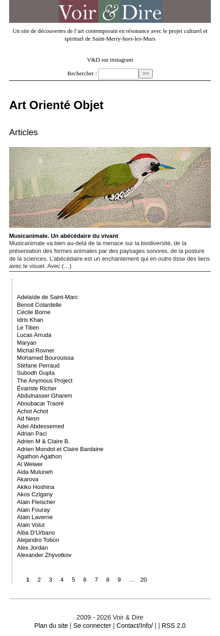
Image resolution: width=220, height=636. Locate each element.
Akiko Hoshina (35, 487)
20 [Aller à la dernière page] (143, 579)
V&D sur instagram (110, 60)
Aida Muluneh (35, 471)
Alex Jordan (32, 547)
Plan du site (51, 625)
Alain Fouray (33, 509)
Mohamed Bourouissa (45, 357)
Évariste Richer (37, 388)
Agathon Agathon (39, 456)
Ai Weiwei (30, 464)
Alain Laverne (35, 517)
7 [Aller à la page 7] (96, 579)
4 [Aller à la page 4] (62, 579)
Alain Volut (30, 524)
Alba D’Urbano (36, 532)
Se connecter (92, 625)
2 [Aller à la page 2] (39, 579)
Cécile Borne (33, 312)
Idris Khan (30, 319)
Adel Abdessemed (40, 426)
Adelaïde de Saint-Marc (47, 297)
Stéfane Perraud (38, 365)
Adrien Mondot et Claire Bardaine (60, 449)
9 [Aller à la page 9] (119, 579)
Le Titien (28, 327)
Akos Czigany (35, 494)
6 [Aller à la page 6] (84, 579)
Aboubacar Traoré (40, 403)
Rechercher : (82, 73)
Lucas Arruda (34, 334)
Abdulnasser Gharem (44, 395)
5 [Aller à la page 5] (73, 579)
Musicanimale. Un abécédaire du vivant (110, 193)
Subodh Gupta (36, 372)
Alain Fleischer (36, 502)
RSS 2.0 (173, 625)
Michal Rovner (35, 350)
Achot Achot (32, 411)
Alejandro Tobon (38, 539)
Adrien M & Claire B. (43, 441)
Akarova (27, 479)
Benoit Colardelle (39, 304)
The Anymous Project (45, 380)
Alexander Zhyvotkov (44, 555)
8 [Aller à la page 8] (107, 579)
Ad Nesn (28, 418)
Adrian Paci (32, 433)
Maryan (27, 342)
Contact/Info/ (135, 625)
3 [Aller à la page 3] (50, 579)
